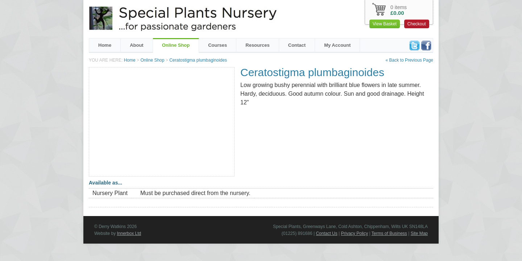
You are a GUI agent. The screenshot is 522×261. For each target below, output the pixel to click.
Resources (257, 45)
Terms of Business (389, 233)
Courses (217, 45)
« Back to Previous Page (409, 60)
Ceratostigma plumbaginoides (198, 60)
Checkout (416, 23)
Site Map (419, 233)
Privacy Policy (354, 233)
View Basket (385, 23)
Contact (297, 45)
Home (104, 45)
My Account (337, 45)
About (137, 45)
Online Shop (176, 45)
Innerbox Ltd (129, 233)
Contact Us (326, 233)
